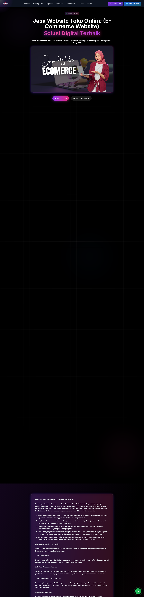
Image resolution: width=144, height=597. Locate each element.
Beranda (27, 4)
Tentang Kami (38, 4)
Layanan (49, 4)
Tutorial (81, 4)
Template (59, 4)
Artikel (89, 4)
